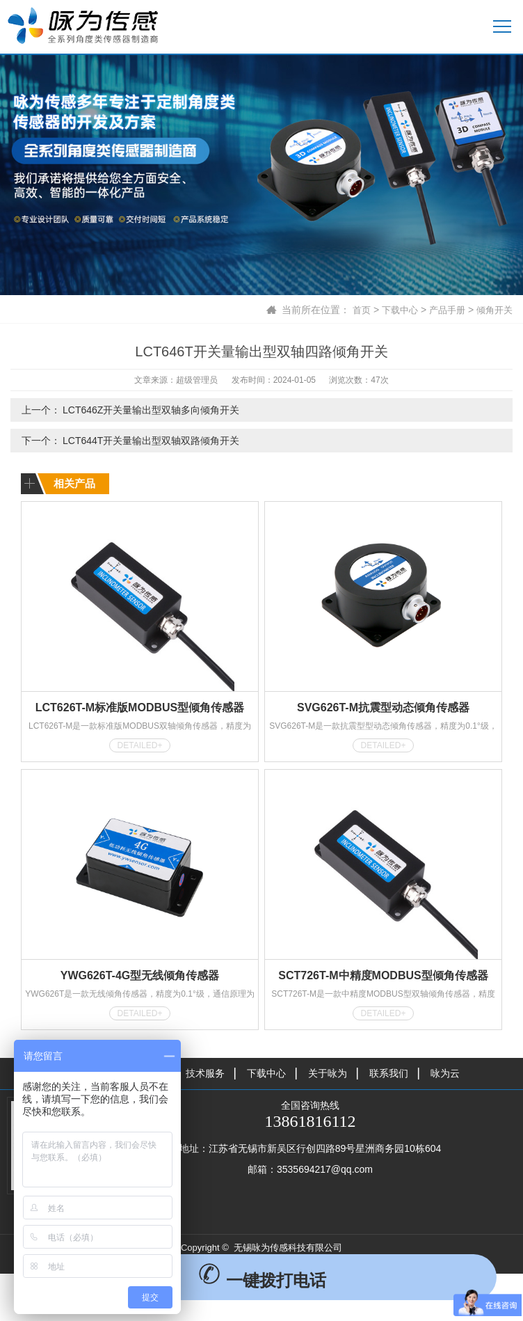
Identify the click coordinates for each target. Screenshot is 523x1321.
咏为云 (445, 1073)
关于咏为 (327, 1073)
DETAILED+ (140, 745)
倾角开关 (493, 309)
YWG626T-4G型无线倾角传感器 (140, 975)
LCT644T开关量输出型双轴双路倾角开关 (151, 440)
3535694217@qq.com (325, 1169)
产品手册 (443, 309)
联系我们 (388, 1073)
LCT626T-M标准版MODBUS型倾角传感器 (139, 707)
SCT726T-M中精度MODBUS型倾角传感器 (383, 975)
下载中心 (392, 309)
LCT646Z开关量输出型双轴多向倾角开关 (151, 410)
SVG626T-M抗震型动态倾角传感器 (383, 707)
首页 (352, 309)
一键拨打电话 (262, 1280)
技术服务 (205, 1073)
